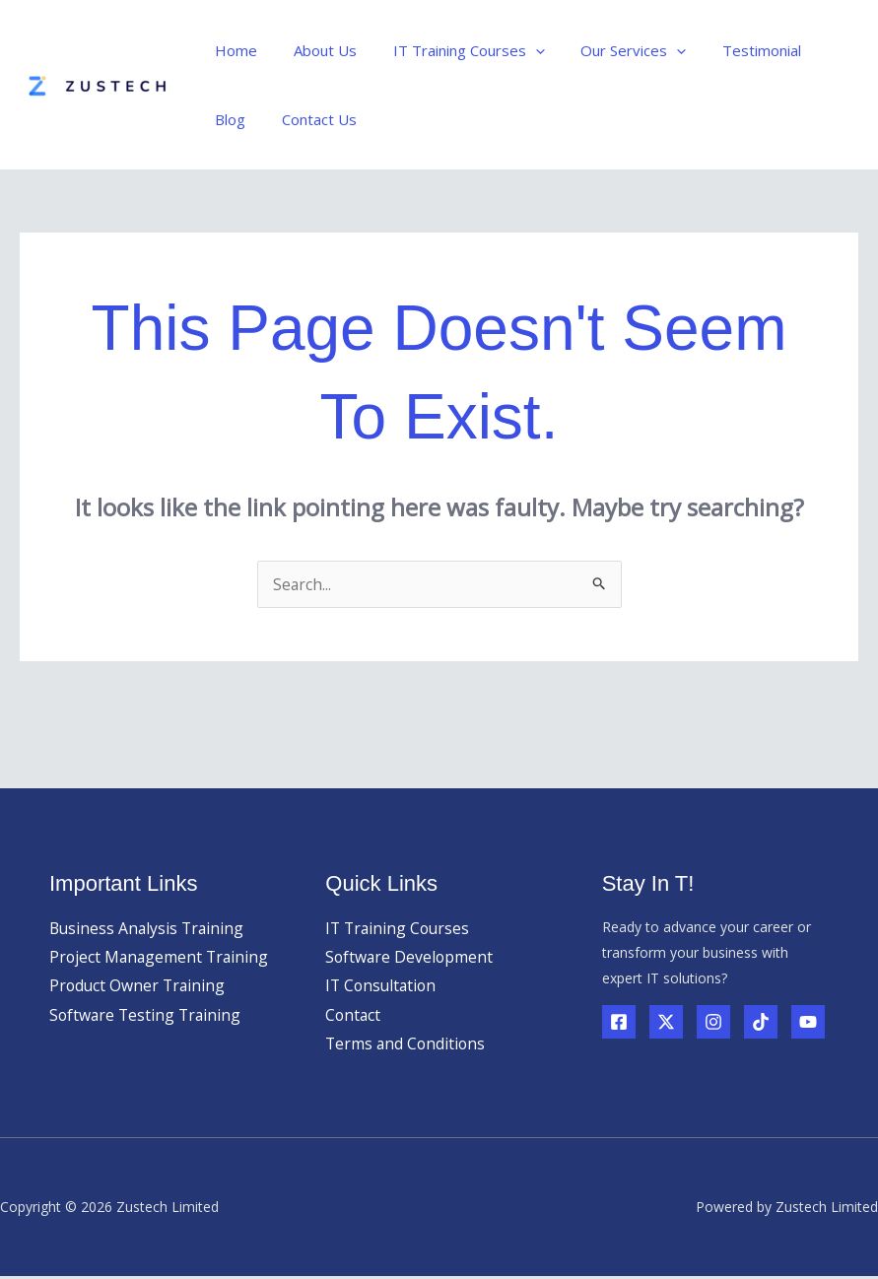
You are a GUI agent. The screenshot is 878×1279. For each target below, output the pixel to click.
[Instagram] (713, 1022)
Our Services (610, 50)
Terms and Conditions (407, 1045)
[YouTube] (808, 1022)
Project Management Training (161, 958)
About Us (315, 50)
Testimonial (732, 50)
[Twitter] (666, 1022)
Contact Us (249, 119)
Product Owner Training (139, 986)
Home (233, 50)
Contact (353, 1016)
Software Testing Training (147, 1016)
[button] (518, 50)
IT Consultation (382, 986)
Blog (816, 50)
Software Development (410, 958)
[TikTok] (760, 1022)
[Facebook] (619, 1022)
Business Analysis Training (148, 928)
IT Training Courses (452, 50)
